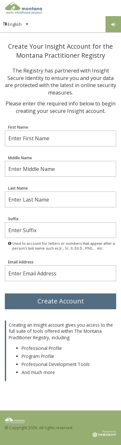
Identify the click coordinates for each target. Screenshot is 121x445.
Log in (113, 24)
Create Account (60, 301)
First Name (18, 127)
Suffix (13, 219)
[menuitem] (15, 24)
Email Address (21, 262)
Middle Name (20, 158)
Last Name (18, 188)
